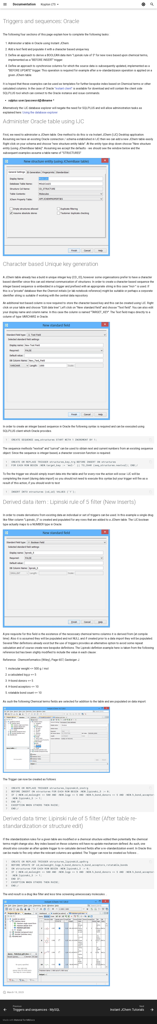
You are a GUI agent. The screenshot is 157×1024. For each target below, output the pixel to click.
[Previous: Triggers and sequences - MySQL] (32, 1009)
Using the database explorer (40, 112)
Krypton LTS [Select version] (48, 4)
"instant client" (63, 88)
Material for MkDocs (24, 1020)
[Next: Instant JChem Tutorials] (131, 1009)
